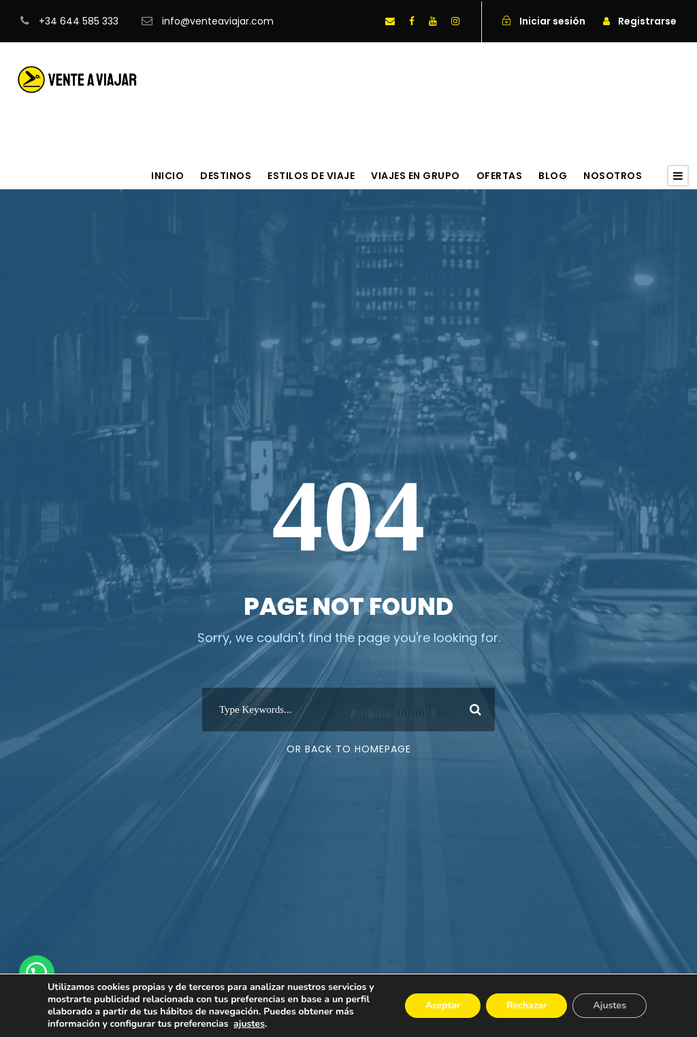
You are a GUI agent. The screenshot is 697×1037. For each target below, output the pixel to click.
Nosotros (612, 175)
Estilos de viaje (311, 175)
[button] (36, 973)
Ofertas (499, 175)
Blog (552, 175)
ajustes (249, 1024)
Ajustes (609, 1005)
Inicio (167, 175)
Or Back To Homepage (349, 749)
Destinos (225, 175)
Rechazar (526, 1005)
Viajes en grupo (415, 175)
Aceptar (442, 1005)
